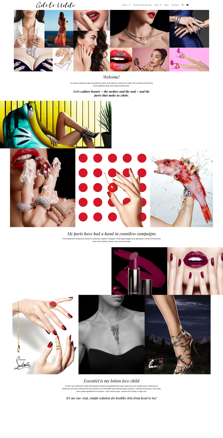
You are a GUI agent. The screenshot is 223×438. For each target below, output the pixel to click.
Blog (167, 5)
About (126, 4)
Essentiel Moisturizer (142, 5)
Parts (158, 4)
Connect (175, 5)
